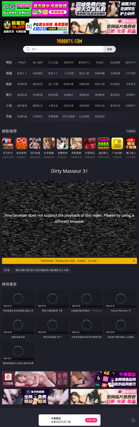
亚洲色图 (38, 94)
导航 (9, 116)
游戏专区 (69, 62)
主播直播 (115, 73)
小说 (9, 105)
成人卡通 (53, 84)
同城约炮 (22, 116)
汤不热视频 (68, 116)
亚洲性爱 (22, 84)
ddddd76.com (69, 41)
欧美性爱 (69, 84)
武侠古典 (69, 105)
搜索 (109, 49)
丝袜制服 (100, 73)
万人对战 (53, 62)
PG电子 (22, 62)
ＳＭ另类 (131, 73)
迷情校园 (84, 105)
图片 (9, 95)
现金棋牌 (115, 62)
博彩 (9, 62)
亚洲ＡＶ (22, 73)
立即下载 (91, 420)
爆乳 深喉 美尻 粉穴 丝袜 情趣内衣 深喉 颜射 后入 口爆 (42, 270)
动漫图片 (69, 94)
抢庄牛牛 (131, 62)
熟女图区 (115, 94)
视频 (9, 73)
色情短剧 (100, 116)
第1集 (7, 270)
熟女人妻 (84, 73)
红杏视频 (84, 116)
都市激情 (22, 105)
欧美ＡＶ (53, 73)
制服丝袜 (84, 84)
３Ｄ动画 (69, 73)
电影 (9, 84)
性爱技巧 (131, 105)
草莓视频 (53, 116)
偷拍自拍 (38, 84)
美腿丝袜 (84, 94)
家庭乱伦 (38, 105)
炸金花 (99, 62)
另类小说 (100, 105)
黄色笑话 (115, 105)
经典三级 (100, 84)
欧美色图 (53, 94)
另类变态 (131, 84)
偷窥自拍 (22, 94)
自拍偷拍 (38, 73)
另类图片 (131, 94)
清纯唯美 (100, 94)
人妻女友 (53, 105)
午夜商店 (38, 116)
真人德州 (38, 62)
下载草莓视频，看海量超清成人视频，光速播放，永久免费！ (87, 261)
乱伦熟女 (115, 84)
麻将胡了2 (84, 62)
